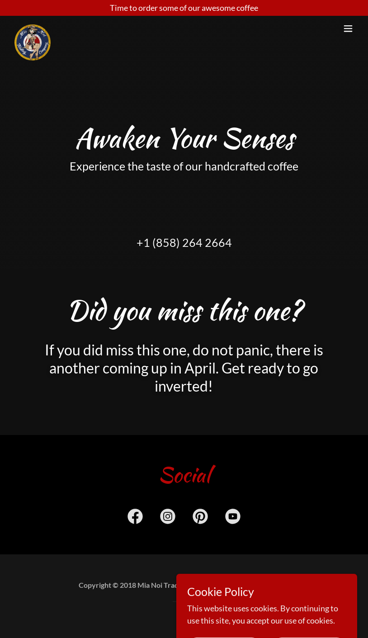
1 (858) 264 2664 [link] (187, 242)
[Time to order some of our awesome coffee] (184, 8)
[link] (32, 28)
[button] (348, 28)
